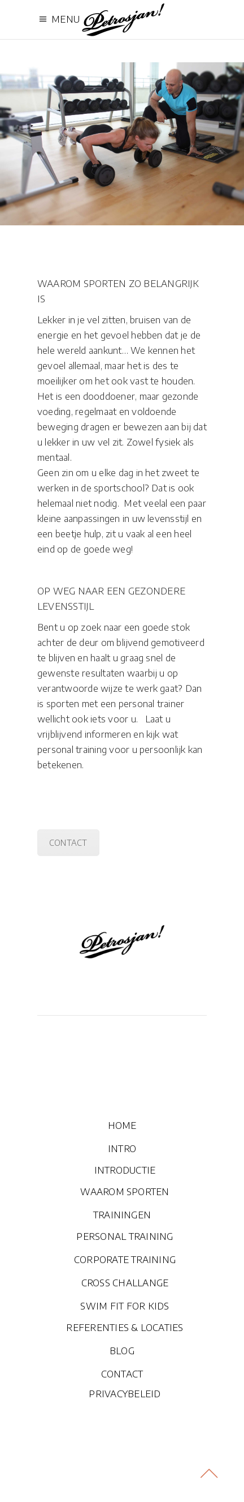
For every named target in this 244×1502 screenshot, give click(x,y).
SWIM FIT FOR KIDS (124, 1306)
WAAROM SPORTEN (124, 1191)
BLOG (122, 1350)
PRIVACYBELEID (124, 1394)
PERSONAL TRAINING (124, 1236)
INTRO (122, 1148)
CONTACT (68, 843)
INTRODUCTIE (125, 1170)
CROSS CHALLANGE (125, 1283)
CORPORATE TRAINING (125, 1259)
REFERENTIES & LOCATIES (124, 1327)
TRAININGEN (122, 1215)
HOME (122, 1125)
